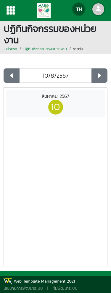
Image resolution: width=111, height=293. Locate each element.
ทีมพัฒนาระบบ (65, 288)
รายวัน (78, 49)
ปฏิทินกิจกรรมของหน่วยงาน (45, 49)
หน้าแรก (10, 49)
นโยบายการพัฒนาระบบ (23, 288)
